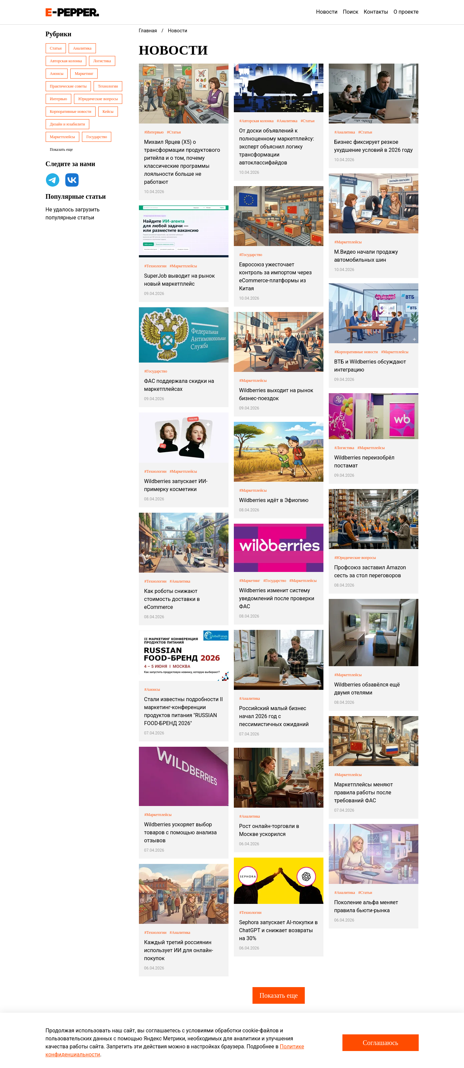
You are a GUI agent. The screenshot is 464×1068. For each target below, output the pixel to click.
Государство (96, 136)
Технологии (108, 86)
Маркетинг (84, 73)
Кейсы (108, 111)
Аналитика (82, 48)
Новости (326, 12)
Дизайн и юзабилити (67, 124)
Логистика (102, 61)
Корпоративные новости (70, 111)
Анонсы (57, 73)
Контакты (376, 12)
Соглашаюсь (380, 1042)
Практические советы (68, 86)
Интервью (58, 99)
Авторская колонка (66, 61)
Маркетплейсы (62, 136)
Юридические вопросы (98, 99)
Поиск (350, 12)
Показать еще (278, 995)
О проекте (405, 12)
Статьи (56, 48)
